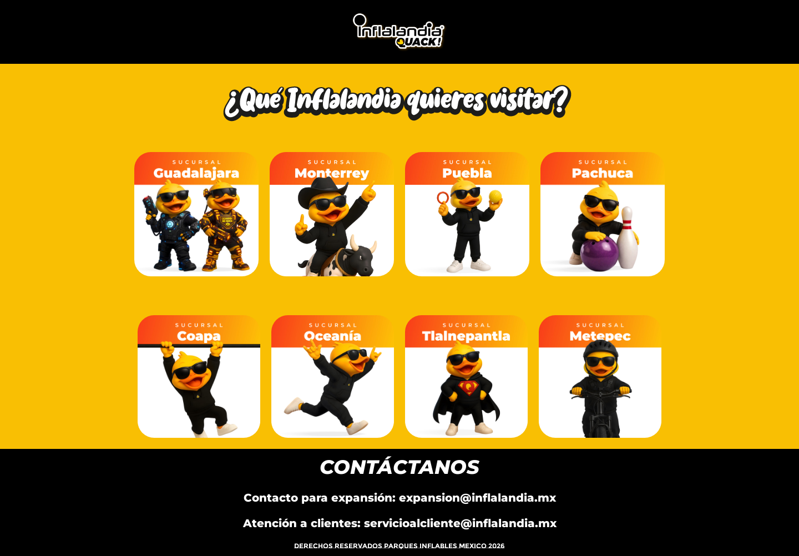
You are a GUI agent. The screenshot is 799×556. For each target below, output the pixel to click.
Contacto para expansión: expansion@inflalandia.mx (400, 497)
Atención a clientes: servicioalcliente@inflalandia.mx (400, 523)
